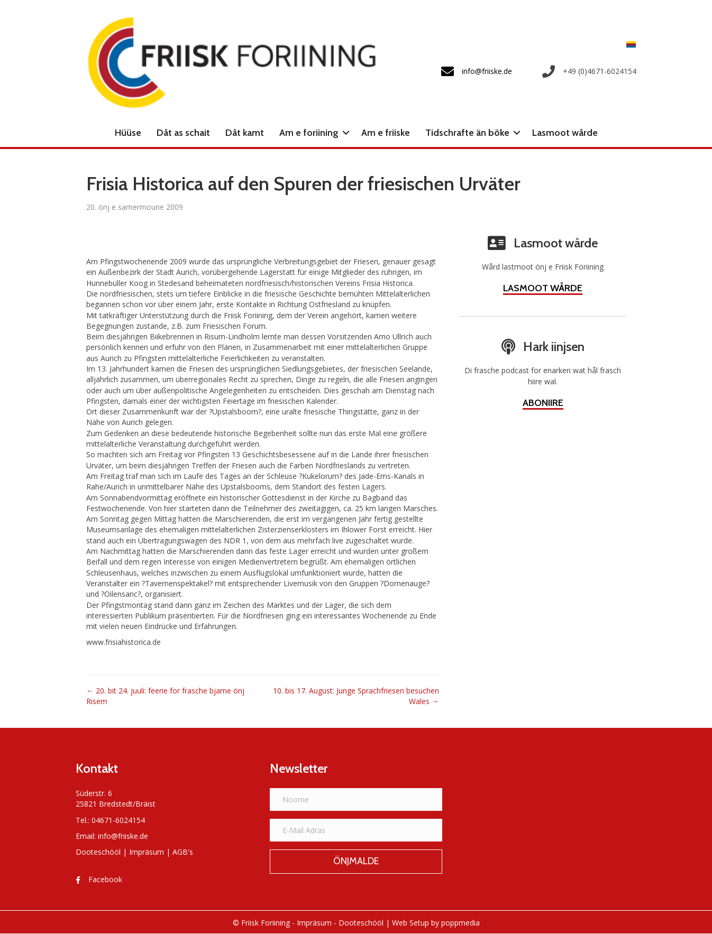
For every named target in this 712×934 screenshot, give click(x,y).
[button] (346, 132)
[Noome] (356, 799)
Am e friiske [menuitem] (385, 132)
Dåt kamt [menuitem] (244, 132)
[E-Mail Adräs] (356, 830)
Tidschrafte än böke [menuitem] (467, 132)
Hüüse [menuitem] (128, 132)
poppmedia (460, 923)
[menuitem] (628, 44)
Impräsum (146, 852)
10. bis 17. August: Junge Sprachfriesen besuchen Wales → (356, 696)
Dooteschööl (98, 852)
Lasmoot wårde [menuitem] (565, 132)
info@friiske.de (123, 836)
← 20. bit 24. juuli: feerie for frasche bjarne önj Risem (165, 696)
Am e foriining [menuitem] (309, 132)
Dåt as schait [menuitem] (183, 132)
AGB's (182, 852)
